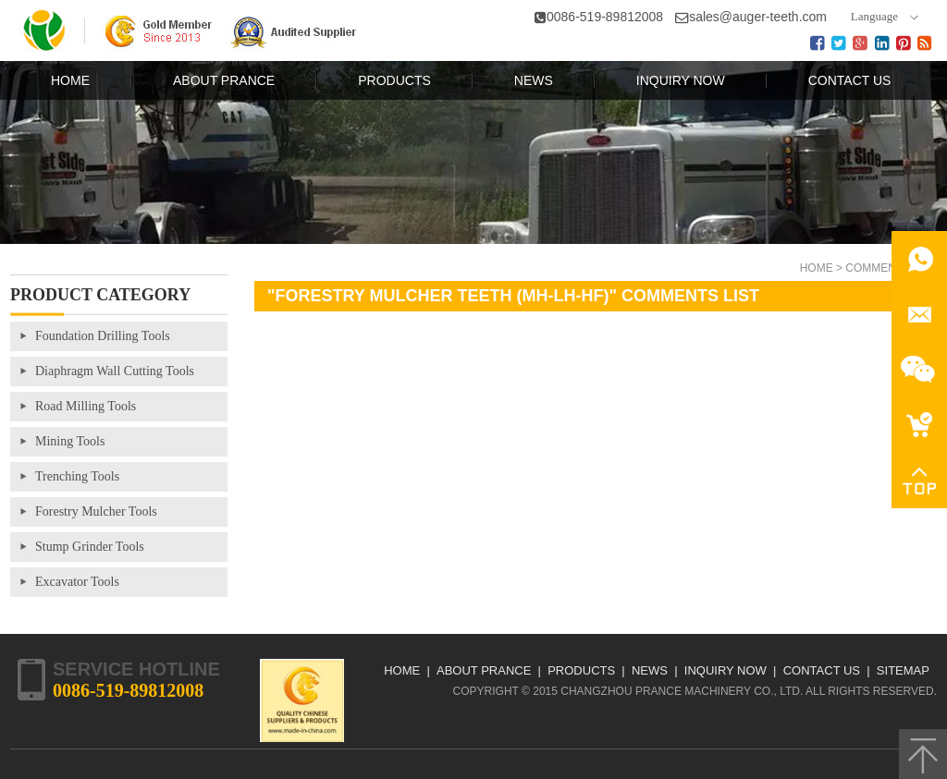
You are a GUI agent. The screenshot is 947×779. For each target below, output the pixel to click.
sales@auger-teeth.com (758, 16)
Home (816, 268)
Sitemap (903, 670)
